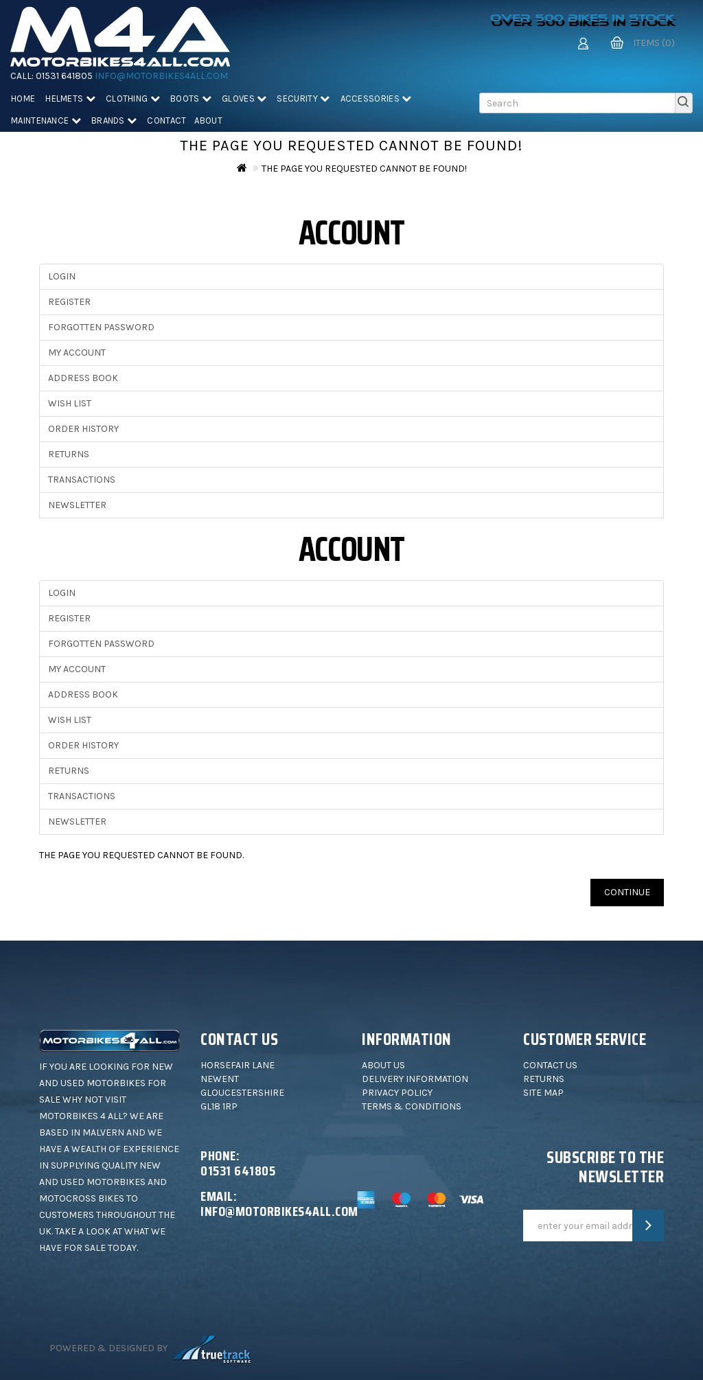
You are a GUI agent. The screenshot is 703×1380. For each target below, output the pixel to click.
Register (69, 302)
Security (303, 98)
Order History (83, 429)
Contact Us (550, 1065)
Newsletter (77, 505)
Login (62, 276)
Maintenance (46, 120)
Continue (627, 892)
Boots (190, 98)
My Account (77, 352)
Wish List (69, 403)
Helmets (70, 98)
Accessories (376, 98)
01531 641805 (64, 76)
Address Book (83, 378)
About (208, 120)
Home (23, 98)
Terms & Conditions (411, 1106)
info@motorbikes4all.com (161, 76)
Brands (114, 120)
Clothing (133, 98)
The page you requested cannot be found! (364, 168)
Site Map (543, 1093)
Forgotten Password (101, 327)
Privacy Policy (397, 1093)
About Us (383, 1065)
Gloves (244, 98)
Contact (166, 120)
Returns (68, 454)
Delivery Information (415, 1079)
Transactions (81, 479)
